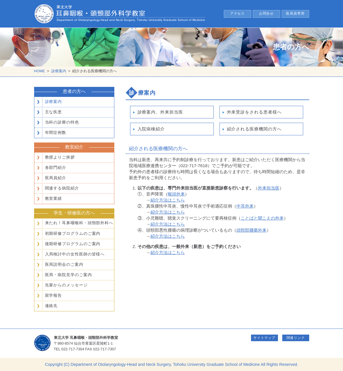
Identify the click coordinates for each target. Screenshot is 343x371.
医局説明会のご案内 (64, 264)
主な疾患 (53, 112)
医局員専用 (295, 13)
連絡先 (51, 305)
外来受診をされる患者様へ (254, 112)
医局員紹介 (55, 177)
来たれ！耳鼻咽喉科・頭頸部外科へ (79, 223)
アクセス (237, 13)
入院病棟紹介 (151, 128)
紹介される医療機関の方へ (254, 128)
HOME (39, 71)
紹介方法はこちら (167, 200)
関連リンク (296, 338)
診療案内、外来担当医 (160, 112)
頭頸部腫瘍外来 (251, 230)
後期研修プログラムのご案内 (73, 243)
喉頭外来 (176, 194)
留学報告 (53, 295)
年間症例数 (55, 132)
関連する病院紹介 (62, 188)
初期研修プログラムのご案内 (73, 233)
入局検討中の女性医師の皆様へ (75, 254)
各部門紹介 (55, 167)
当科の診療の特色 (62, 122)
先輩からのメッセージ (66, 285)
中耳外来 (245, 206)
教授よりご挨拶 (60, 157)
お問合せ (266, 13)
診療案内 (58, 71)
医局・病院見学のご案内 (68, 274)
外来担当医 (268, 188)
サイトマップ (264, 338)
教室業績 (53, 198)
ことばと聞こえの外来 (262, 218)
